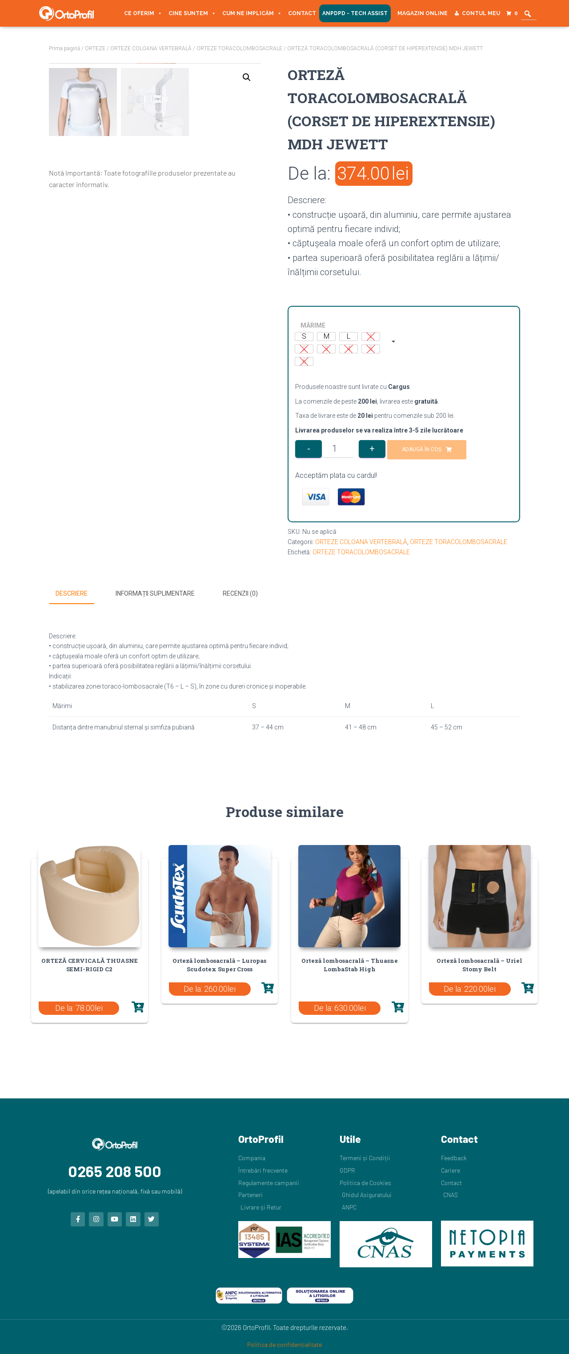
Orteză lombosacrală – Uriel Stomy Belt (479, 965)
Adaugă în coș (421, 449)
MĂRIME (313, 325)
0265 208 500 (115, 1171)
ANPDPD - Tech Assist (355, 13)
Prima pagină (64, 48)
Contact (302, 13)
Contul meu (481, 13)
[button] (247, 77)
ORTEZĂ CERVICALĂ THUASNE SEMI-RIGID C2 (89, 965)
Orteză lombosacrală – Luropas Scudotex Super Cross (219, 965)
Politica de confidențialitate (284, 1344)
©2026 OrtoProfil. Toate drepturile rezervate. (284, 1327)
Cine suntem (192, 13)
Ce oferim (143, 13)
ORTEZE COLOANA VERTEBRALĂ (151, 48)
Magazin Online (422, 13)
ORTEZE (95, 48)
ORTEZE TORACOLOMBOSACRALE (239, 48)
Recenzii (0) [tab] (240, 593)
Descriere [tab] (72, 593)
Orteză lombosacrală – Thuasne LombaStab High (349, 965)
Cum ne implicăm (252, 13)
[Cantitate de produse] (338, 449)
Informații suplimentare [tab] (155, 593)
